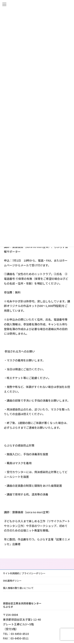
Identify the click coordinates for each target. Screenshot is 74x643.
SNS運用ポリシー (12, 580)
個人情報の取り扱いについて (18, 588)
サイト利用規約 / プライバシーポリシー (24, 573)
